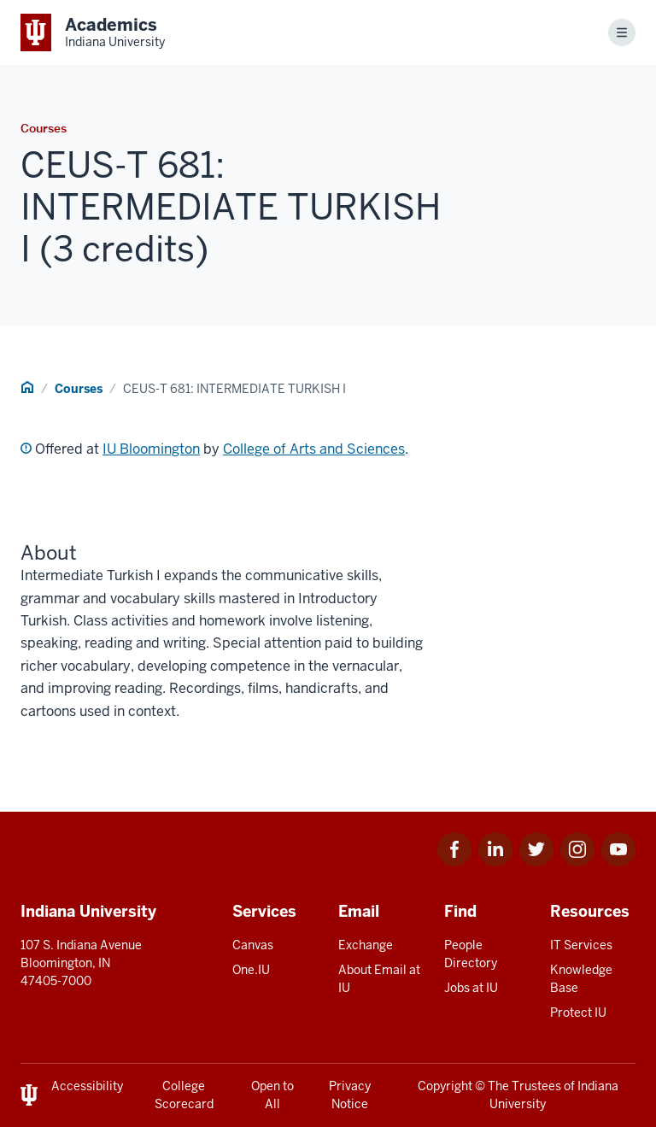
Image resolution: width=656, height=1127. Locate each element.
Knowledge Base (581, 978)
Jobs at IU (471, 987)
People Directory (470, 954)
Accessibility (87, 1086)
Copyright (445, 1086)
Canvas (252, 945)
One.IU (251, 969)
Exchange (365, 945)
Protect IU (578, 1012)
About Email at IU (379, 978)
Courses (78, 388)
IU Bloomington (151, 449)
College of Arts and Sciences (314, 449)
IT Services (581, 945)
